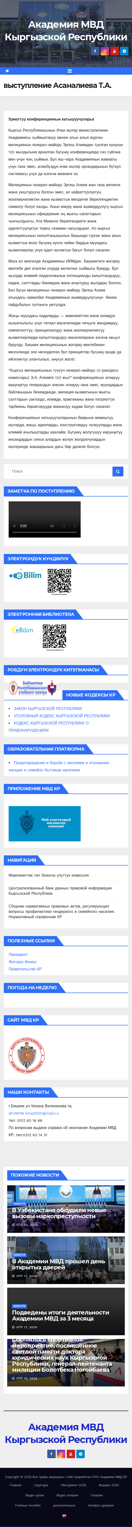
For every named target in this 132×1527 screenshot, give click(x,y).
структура (41, 1485)
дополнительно (64, 1505)
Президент (18, 954)
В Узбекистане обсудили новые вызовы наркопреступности (59, 1213)
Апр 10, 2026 (26, 1378)
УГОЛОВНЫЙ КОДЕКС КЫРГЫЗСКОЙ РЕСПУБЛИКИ (62, 716)
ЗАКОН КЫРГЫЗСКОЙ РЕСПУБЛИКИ (48, 708)
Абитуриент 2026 (73, 1485)
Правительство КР (25, 969)
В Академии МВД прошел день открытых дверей (58, 1264)
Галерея (97, 1495)
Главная (15, 1485)
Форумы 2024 (109, 1485)
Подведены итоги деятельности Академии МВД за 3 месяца (60, 1315)
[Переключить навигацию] (70, 71)
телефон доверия (101, 1505)
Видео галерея (67, 1495)
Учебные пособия (28, 1505)
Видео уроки (35, 1495)
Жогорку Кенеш (22, 961)
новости (19, 1203)
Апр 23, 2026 (27, 1225)
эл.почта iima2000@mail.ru (34, 1113)
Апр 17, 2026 (26, 1276)
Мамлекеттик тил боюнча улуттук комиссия (49, 875)
